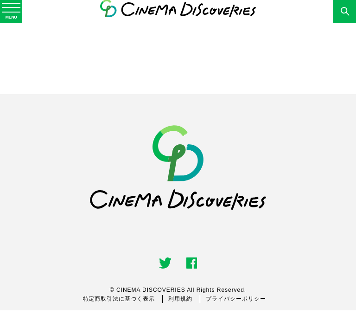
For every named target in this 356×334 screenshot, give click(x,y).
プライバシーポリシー (236, 298)
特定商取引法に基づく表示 (119, 298)
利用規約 (180, 298)
